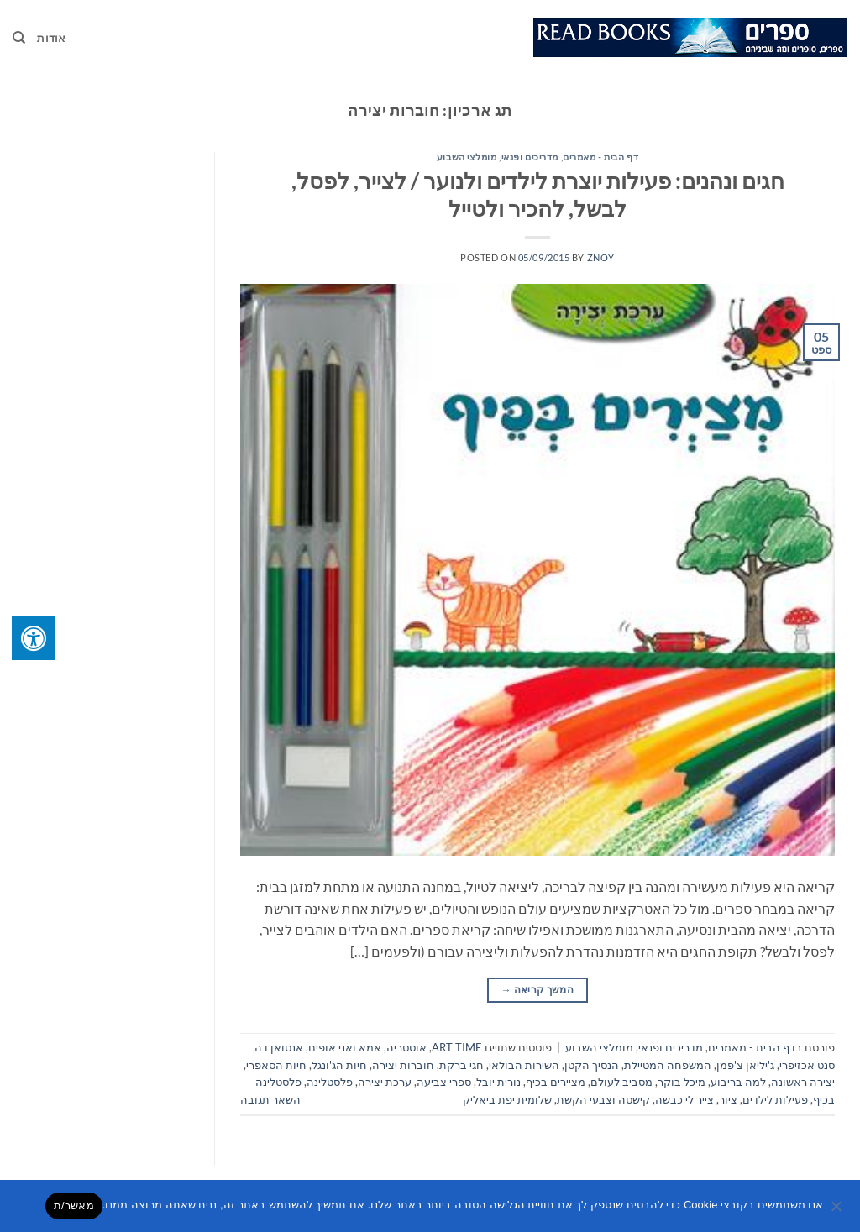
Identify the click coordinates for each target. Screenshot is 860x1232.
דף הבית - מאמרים (600, 156)
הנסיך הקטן (591, 1065)
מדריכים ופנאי (529, 156)
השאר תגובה (270, 1099)
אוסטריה (406, 1047)
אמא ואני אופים (344, 1047)
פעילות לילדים (775, 1099)
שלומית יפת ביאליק (507, 1099)
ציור (728, 1099)
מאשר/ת (74, 1205)
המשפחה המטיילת (667, 1065)
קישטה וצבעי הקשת (603, 1099)
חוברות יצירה (403, 1065)
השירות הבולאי (524, 1065)
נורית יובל (498, 1081)
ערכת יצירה (385, 1081)
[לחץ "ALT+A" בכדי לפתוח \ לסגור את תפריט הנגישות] (33, 638)
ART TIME (457, 1047)
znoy (601, 257)
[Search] (19, 38)
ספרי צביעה (444, 1081)
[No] (837, 1211)
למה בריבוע (738, 1081)
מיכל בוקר (681, 1081)
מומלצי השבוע (467, 156)
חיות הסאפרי (276, 1065)
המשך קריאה (537, 990)
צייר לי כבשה (684, 1099)
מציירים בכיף (555, 1081)
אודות (51, 38)
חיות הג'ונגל (339, 1065)
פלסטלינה (330, 1081)
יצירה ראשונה (803, 1081)
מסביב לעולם (621, 1081)
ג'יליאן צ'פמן (745, 1065)
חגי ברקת (461, 1065)
